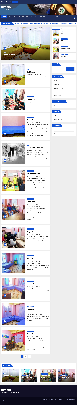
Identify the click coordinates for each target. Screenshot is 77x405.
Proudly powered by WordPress (8, 400)
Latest (56, 28)
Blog (5, 52)
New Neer (6, 6)
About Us (12, 16)
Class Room (64, 56)
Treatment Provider (9, 20)
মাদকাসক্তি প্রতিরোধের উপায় (35, 148)
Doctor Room (32, 334)
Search (56, 64)
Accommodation (64, 46)
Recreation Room (65, 48)
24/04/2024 (8, 57)
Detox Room (31, 120)
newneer (37, 102)
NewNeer (15, 57)
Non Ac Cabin (32, 284)
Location (34, 16)
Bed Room (9, 54)
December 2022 (58, 119)
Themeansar (27, 400)
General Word (32, 309)
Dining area (64, 41)
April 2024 (57, 115)
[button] (72, 18)
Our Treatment (54, 16)
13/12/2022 (31, 102)
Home (4, 16)
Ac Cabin (30, 259)
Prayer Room (31, 232)
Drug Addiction (23, 16)
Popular (63, 28)
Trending (72, 28)
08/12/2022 (31, 150)
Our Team (43, 16)
